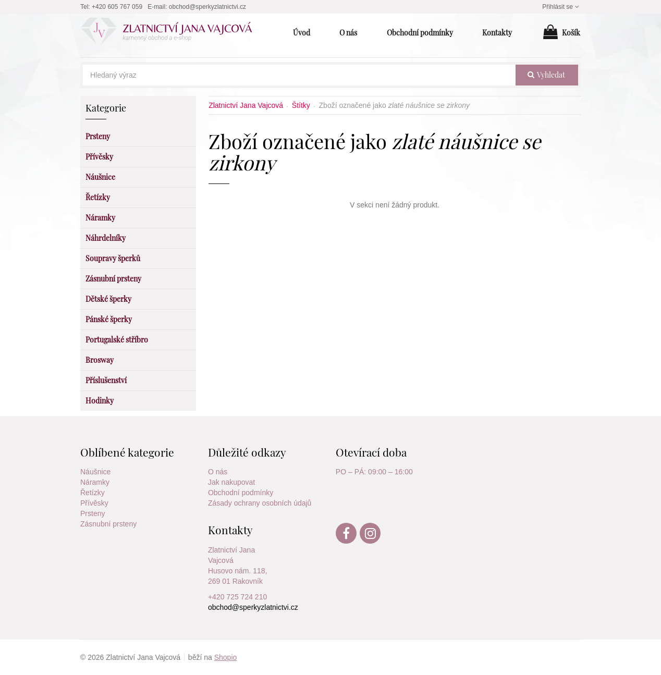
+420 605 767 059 (117, 6)
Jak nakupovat (231, 482)
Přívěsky (94, 503)
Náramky (94, 482)
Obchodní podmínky (240, 492)
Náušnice (95, 472)
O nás (217, 472)
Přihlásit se (561, 6)
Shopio (225, 657)
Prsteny (92, 513)
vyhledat (546, 75)
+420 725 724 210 (237, 597)
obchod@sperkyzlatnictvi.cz (207, 6)
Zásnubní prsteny (108, 524)
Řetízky (92, 492)
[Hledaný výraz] (299, 75)
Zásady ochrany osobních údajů (259, 503)
